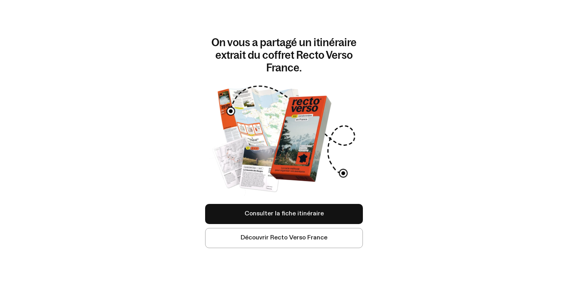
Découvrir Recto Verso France (284, 238)
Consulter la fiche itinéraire (284, 214)
